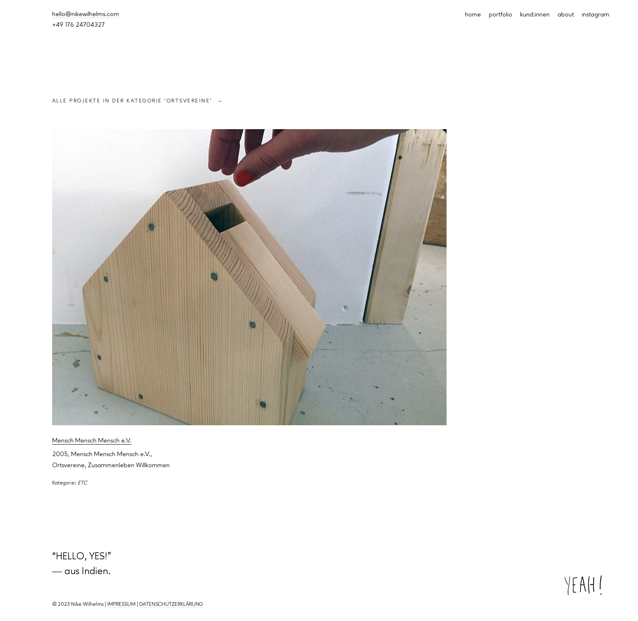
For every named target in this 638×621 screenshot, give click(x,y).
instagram (595, 15)
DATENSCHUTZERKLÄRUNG (171, 604)
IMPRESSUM (121, 604)
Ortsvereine (68, 465)
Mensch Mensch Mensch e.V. (91, 441)
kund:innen (535, 15)
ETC (82, 483)
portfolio (500, 15)
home (473, 15)
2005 (60, 454)
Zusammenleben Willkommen (129, 465)
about (565, 15)
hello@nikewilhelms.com (85, 14)
